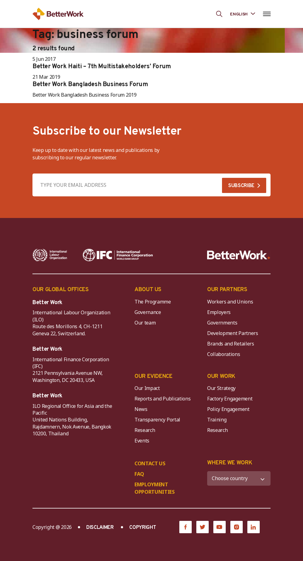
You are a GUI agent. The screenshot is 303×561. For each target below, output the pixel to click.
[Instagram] (236, 527)
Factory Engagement (229, 398)
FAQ (139, 474)
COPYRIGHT (142, 528)
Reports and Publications (162, 398)
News (140, 409)
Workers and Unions (230, 301)
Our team (145, 322)
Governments (222, 322)
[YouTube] (219, 527)
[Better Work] (239, 255)
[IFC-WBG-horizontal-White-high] (118, 255)
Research (144, 430)
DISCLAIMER (100, 528)
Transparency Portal (157, 419)
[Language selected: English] (242, 14)
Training (216, 419)
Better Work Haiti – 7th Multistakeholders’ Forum (101, 67)
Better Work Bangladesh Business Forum (90, 85)
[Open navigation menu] (267, 13)
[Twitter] (202, 527)
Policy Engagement (229, 409)
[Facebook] (185, 527)
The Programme (152, 301)
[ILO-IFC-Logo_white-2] (49, 255)
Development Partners (232, 333)
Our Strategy (221, 388)
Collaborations (223, 354)
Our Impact (147, 388)
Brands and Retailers (230, 343)
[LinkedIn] (253, 527)
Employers (219, 312)
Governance (147, 312)
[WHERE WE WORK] (239, 478)
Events (141, 440)
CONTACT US (149, 463)
